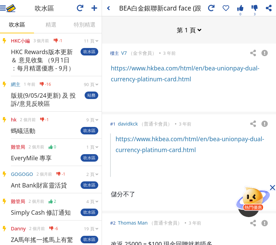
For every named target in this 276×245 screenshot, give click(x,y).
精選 (51, 24)
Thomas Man (133, 222)
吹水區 (17, 24)
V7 (124, 52)
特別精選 (85, 24)
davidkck (128, 123)
